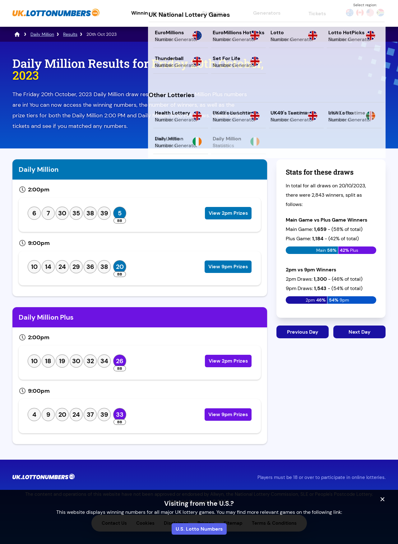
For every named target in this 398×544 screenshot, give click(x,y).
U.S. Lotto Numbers (199, 529)
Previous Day (302, 332)
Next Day (360, 332)
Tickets (317, 13)
